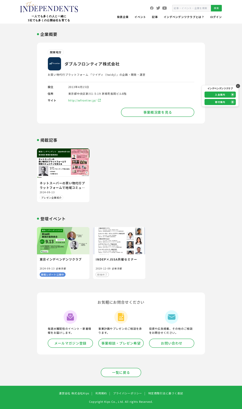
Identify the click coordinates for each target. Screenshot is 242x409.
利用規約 (101, 393)
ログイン (216, 17)
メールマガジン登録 (70, 343)
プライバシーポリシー (127, 393)
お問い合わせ (171, 343)
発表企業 (123, 17)
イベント (140, 17)
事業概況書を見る (157, 112)
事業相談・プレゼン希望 (121, 343)
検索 (216, 8)
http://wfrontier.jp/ (84, 100)
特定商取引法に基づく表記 (165, 393)
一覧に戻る (121, 372)
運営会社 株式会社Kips (74, 393)
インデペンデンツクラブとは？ (184, 17)
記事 (155, 17)
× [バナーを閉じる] (238, 86)
